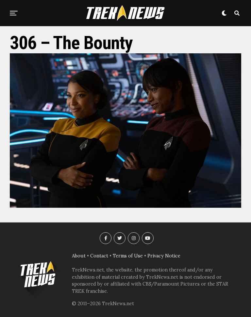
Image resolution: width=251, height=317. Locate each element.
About (79, 256)
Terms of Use (128, 256)
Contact (99, 256)
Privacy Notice (163, 256)
